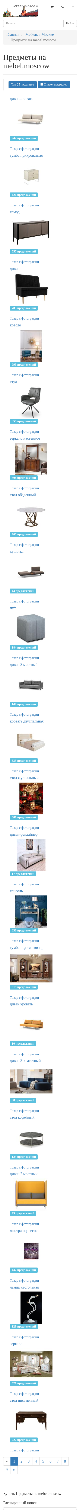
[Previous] (7, 1461)
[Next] (14, 1470)
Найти (70, 23)
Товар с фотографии (24, 148)
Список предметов (54, 84)
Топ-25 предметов (22, 84)
